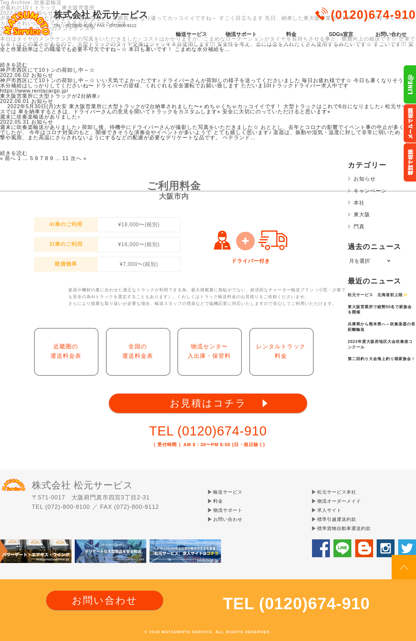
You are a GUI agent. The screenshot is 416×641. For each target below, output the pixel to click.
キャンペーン (370, 191)
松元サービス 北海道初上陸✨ (378, 295)
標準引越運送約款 (336, 519)
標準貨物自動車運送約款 (344, 528)
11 (65, 158)
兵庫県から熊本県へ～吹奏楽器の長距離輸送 (381, 327)
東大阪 (362, 214)
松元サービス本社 (336, 492)
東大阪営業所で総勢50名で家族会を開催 (380, 310)
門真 (359, 226)
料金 (291, 34)
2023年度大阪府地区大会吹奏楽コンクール (380, 344)
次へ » (78, 158)
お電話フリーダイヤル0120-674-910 (409, 162)
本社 (359, 203)
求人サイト (329, 510)
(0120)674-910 (373, 14)
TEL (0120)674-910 (208, 430)
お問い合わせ (391, 34)
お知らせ (365, 179)
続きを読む (14, 65)
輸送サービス (191, 34)
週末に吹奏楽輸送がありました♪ (40, 116)
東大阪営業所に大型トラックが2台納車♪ (50, 96)
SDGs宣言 (341, 34)
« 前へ (8, 158)
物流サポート (241, 34)
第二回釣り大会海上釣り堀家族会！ (381, 359)
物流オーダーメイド (339, 501)
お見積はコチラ (208, 403)
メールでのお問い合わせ (409, 123)
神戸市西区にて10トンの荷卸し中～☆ (47, 70)
